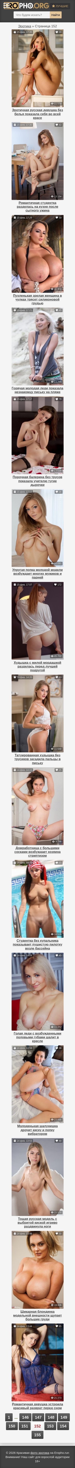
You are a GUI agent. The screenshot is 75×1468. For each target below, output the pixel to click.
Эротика (24, 26)
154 (63, 1426)
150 (12, 1426)
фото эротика (39, 1452)
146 (25, 1417)
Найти (55, 15)
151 (24, 1426)
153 (50, 1426)
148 (51, 1417)
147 (38, 1417)
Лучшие (60, 6)
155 (37, 1435)
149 (64, 1417)
